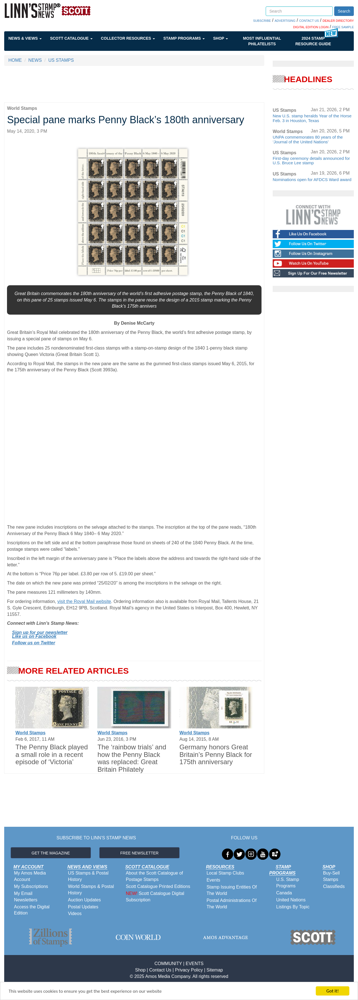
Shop (220, 38)
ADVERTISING (285, 20)
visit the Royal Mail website (84, 601)
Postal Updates (83, 906)
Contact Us (160, 970)
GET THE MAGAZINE (51, 853)
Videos (75, 913)
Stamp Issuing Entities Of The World (231, 890)
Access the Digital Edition (32, 910)
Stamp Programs (184, 38)
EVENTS (195, 963)
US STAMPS (61, 60)
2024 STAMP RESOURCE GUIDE (313, 41)
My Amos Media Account (30, 876)
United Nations (291, 899)
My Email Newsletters (25, 896)
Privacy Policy (189, 970)
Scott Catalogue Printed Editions (158, 886)
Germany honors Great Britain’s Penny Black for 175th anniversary (216, 754)
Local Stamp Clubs (225, 873)
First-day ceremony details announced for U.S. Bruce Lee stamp (311, 160)
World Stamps (30, 732)
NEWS (35, 60)
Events (213, 880)
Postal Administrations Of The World (231, 903)
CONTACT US (309, 20)
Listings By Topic (293, 906)
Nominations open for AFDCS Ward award (312, 179)
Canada (284, 892)
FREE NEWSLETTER (139, 853)
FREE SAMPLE (343, 27)
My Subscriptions (31, 886)
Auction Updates (84, 899)
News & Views (25, 38)
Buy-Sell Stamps (331, 876)
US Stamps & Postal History (88, 876)
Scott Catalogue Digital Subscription (155, 896)
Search (344, 11)
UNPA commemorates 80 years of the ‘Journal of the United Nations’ (308, 139)
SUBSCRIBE (262, 20)
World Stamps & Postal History (91, 889)
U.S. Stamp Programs (287, 882)
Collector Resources (128, 38)
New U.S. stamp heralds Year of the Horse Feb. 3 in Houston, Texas (312, 118)
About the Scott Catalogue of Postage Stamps (154, 876)
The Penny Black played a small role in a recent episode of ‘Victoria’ (51, 754)
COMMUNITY (168, 963)
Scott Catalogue (71, 38)
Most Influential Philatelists (262, 41)
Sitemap (214, 970)
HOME (15, 60)
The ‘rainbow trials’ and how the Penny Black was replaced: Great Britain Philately (131, 758)
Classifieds (334, 886)
